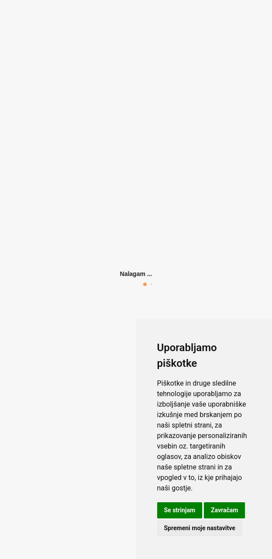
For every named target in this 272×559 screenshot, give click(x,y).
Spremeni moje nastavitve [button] (199, 527)
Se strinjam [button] (180, 510)
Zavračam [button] (224, 510)
